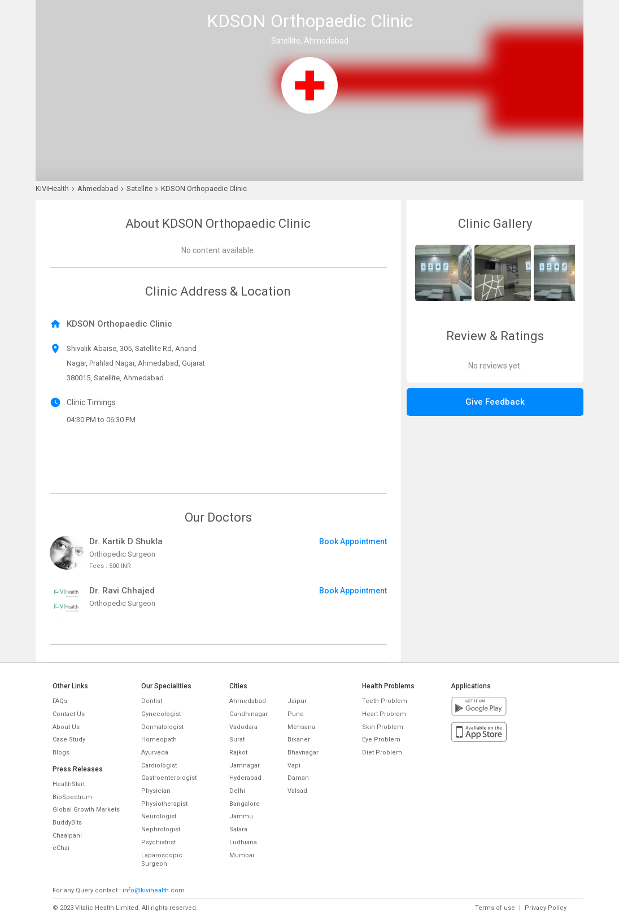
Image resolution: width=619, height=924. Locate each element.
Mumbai (241, 855)
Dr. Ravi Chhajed (122, 590)
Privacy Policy (545, 908)
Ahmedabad (247, 701)
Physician (156, 791)
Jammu (241, 816)
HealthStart (69, 784)
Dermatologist (162, 727)
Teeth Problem (384, 701)
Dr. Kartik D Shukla (126, 541)
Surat (237, 739)
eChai (61, 848)
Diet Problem (382, 752)
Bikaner (298, 739)
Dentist (151, 701)
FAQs (60, 701)
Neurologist (158, 816)
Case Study (69, 739)
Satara (238, 829)
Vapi (293, 765)
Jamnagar (244, 765)
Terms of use (495, 908)
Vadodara (243, 727)
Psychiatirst (158, 842)
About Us (66, 727)
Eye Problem (381, 739)
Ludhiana (243, 842)
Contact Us (69, 714)
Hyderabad (245, 778)
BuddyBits (67, 822)
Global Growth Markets (86, 809)
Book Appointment (353, 541)
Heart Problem (384, 714)
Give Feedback (495, 402)
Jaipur (297, 701)
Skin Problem (382, 727)
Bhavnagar (303, 752)
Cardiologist (159, 765)
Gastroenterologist (169, 778)
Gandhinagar (248, 714)
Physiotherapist (164, 804)
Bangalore (244, 804)
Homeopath (159, 739)
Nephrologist (160, 829)
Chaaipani (67, 835)
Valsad (297, 791)
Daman (298, 778)
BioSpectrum (72, 797)
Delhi (237, 791)
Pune (295, 714)
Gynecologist (161, 714)
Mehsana (301, 727)
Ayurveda (154, 752)
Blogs (61, 752)
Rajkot (238, 752)
